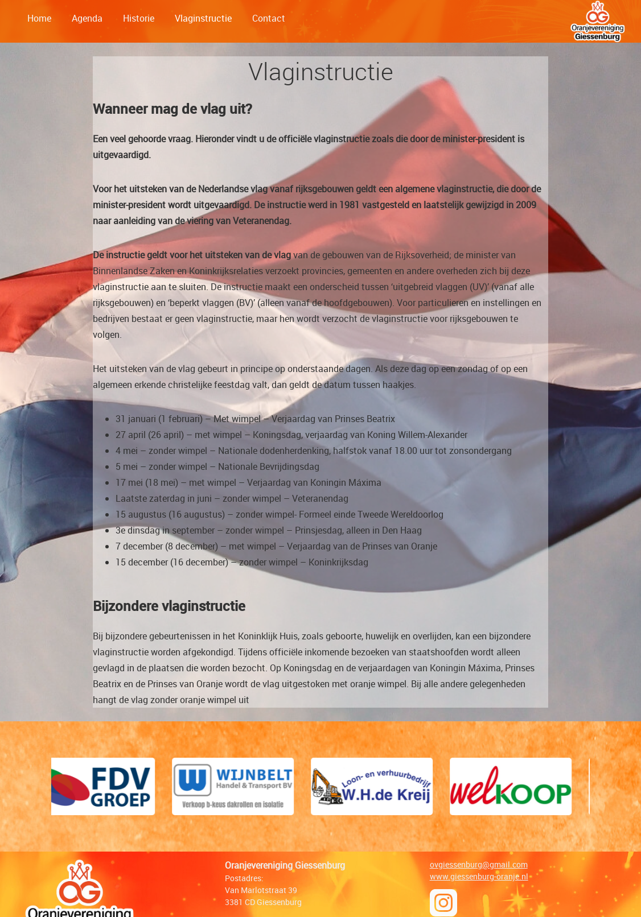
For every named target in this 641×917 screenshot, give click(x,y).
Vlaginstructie (203, 18)
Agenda (87, 18)
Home (39, 18)
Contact (268, 18)
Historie (138, 18)
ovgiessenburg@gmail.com (479, 864)
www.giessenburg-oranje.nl (479, 876)
